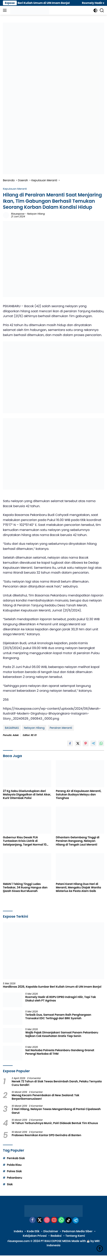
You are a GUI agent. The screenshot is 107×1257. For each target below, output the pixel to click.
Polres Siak (14, 1171)
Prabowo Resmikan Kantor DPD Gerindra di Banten (46, 1135)
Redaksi (56, 1236)
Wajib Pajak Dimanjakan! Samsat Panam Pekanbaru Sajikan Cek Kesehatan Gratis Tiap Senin (61, 1034)
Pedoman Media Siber (77, 1231)
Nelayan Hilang (36, 213)
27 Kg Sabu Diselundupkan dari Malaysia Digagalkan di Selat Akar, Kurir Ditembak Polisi (27, 794)
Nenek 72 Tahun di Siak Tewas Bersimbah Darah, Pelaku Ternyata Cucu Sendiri (57, 1083)
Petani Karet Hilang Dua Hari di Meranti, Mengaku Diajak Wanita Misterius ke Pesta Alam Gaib (78, 887)
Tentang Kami (75, 1236)
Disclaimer (50, 1231)
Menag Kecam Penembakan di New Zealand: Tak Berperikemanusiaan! (45, 1096)
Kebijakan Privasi (34, 1236)
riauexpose (18, 213)
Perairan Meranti (61, 728)
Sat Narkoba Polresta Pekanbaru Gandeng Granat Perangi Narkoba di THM (59, 1051)
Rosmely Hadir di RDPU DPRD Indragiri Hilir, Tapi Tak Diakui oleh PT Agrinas (60, 998)
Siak (10, 1184)
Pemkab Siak (16, 1158)
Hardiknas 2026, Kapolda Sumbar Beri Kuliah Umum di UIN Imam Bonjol (52, 986)
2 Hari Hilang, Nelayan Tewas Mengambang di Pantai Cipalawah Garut (56, 1110)
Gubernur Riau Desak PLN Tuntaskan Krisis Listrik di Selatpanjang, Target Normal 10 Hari (24, 841)
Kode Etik (33, 1231)
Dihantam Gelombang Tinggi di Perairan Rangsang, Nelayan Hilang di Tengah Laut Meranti (77, 841)
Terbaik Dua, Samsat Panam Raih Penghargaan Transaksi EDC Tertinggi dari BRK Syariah (58, 1016)
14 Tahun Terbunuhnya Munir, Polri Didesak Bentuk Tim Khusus (55, 1123)
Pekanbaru (14, 1178)
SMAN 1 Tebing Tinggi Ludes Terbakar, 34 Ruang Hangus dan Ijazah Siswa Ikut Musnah (25, 887)
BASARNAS (12, 728)
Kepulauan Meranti (15, 189)
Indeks (18, 1231)
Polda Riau (14, 1165)
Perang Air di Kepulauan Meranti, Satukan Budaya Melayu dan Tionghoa (78, 794)
